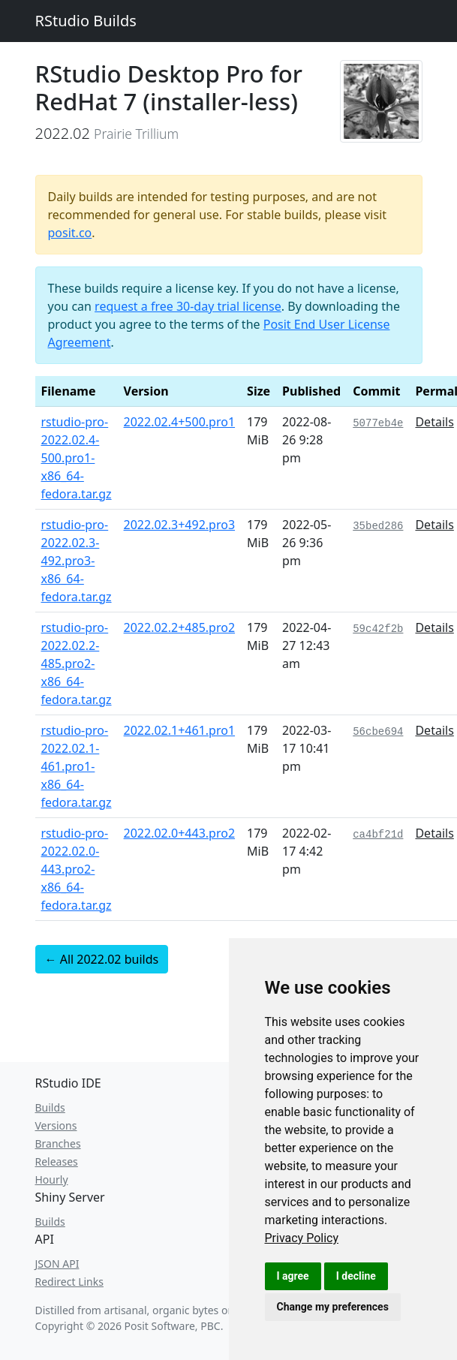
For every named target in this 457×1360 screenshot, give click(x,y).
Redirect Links (69, 1281)
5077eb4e (378, 423)
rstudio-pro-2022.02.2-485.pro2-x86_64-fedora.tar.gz (76, 663)
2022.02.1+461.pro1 (180, 730)
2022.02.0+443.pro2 (180, 833)
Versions (56, 1125)
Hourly (51, 1179)
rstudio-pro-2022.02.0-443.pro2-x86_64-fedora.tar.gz (76, 869)
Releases (56, 1161)
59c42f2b (378, 629)
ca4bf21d (378, 835)
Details (434, 422)
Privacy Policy (302, 1238)
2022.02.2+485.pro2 (180, 627)
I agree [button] (293, 1276)
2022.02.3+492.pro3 (180, 524)
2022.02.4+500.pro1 (180, 422)
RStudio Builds (86, 21)
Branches (58, 1143)
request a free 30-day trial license (188, 306)
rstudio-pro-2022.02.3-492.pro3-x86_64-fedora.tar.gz (76, 560)
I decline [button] (356, 1276)
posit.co (70, 232)
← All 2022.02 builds (102, 959)
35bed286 (378, 526)
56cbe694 (378, 732)
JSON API (57, 1263)
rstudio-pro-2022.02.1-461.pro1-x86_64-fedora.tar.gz (76, 766)
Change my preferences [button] (333, 1307)
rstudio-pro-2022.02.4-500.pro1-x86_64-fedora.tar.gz (76, 458)
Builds (50, 1107)
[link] (302, 1238)
